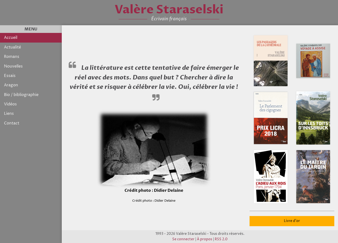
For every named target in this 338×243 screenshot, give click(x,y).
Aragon (11, 85)
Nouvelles (13, 66)
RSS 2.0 (221, 239)
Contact (11, 123)
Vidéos (10, 104)
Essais (10, 75)
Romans (11, 56)
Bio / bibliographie (21, 94)
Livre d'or (292, 221)
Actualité (12, 47)
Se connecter (183, 239)
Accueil (10, 37)
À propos (204, 239)
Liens (9, 113)
